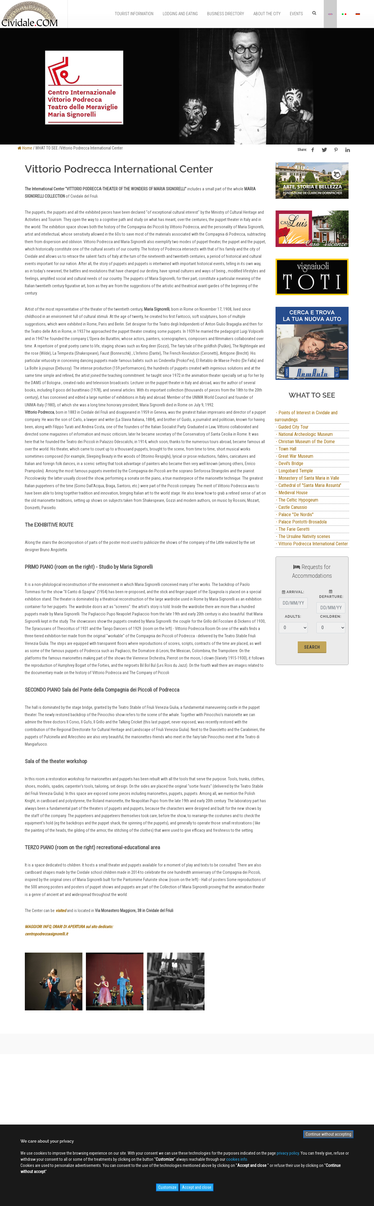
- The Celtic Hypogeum (296, 500)
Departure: (330, 594)
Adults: (293, 617)
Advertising (110, 1104)
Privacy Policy (112, 1121)
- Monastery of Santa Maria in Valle (307, 478)
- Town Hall (285, 449)
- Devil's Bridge (289, 463)
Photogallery (186, 1104)
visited (61, 910)
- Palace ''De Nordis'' (294, 514)
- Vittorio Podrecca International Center (311, 544)
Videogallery (186, 1112)
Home (25, 148)
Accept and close (196, 1187)
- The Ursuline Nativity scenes (302, 536)
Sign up (302, 1091)
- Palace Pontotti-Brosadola (301, 522)
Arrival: (293, 592)
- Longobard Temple (294, 471)
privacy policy (288, 1153)
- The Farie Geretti (292, 529)
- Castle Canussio (291, 507)
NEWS (181, 1121)
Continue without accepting (328, 1134)
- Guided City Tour (292, 427)
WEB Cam (184, 1095)
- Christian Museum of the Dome (305, 441)
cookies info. (237, 1159)
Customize (167, 1187)
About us (108, 1095)
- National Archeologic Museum (304, 434)
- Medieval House (291, 492)
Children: (331, 617)
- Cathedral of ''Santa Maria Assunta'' (308, 485)
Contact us (110, 1112)
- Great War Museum (294, 456)
